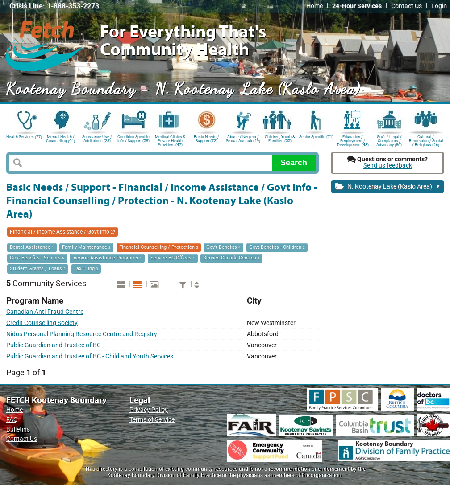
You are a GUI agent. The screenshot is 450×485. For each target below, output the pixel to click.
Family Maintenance (86, 247)
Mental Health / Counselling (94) (60, 139)
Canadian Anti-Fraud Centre (44, 312)
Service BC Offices (172, 258)
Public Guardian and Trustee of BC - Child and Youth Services (89, 356)
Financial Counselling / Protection (158, 247)
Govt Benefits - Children (277, 247)
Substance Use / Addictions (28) (97, 139)
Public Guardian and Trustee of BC (53, 345)
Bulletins (18, 429)
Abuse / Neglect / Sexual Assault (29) (243, 139)
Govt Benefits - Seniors (37, 258)
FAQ (12, 419)
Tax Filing (86, 268)
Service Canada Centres (231, 258)
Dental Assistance (32, 247)
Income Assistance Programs (107, 258)
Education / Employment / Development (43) (353, 140)
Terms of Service (152, 419)
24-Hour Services (357, 6)
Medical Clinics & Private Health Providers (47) (170, 140)
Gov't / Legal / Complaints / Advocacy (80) (389, 140)
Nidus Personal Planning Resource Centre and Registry (81, 334)
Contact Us (406, 6)
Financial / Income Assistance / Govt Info (62, 232)
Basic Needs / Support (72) (206, 139)
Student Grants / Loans (38, 268)
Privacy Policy (148, 410)
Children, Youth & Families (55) (280, 139)
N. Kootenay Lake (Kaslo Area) (388, 187)
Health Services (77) (24, 137)
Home (314, 6)
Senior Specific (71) (316, 137)
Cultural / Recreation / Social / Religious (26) (426, 140)
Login (439, 6)
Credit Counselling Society (42, 323)
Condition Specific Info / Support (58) (133, 139)
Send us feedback (387, 165)
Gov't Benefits (223, 247)
